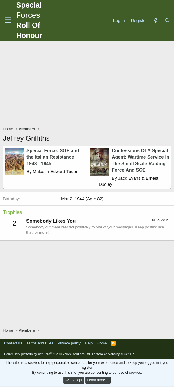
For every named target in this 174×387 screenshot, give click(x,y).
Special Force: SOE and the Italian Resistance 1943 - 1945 (52, 157)
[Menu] (8, 20)
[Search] (167, 20)
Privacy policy (69, 343)
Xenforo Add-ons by (113, 354)
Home (102, 343)
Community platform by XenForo (47, 354)
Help (89, 343)
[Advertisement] (88, 84)
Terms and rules (39, 343)
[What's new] (155, 20)
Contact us (13, 343)
